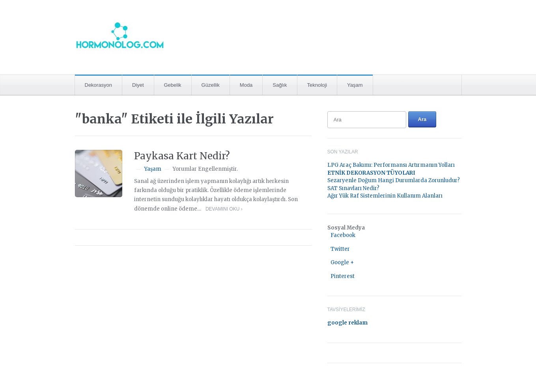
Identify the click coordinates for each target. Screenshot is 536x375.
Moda (246, 85)
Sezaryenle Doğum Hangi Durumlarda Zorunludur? (393, 180)
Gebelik (172, 85)
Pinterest (343, 276)
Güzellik (211, 85)
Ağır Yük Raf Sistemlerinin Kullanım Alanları (385, 195)
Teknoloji (317, 85)
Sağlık (280, 85)
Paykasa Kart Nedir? (182, 156)
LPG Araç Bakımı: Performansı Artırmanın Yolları (391, 165)
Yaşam (355, 85)
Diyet (138, 85)
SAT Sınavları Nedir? (353, 188)
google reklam (347, 322)
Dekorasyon (98, 85)
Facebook (343, 235)
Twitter (340, 249)
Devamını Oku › (224, 209)
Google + (342, 262)
